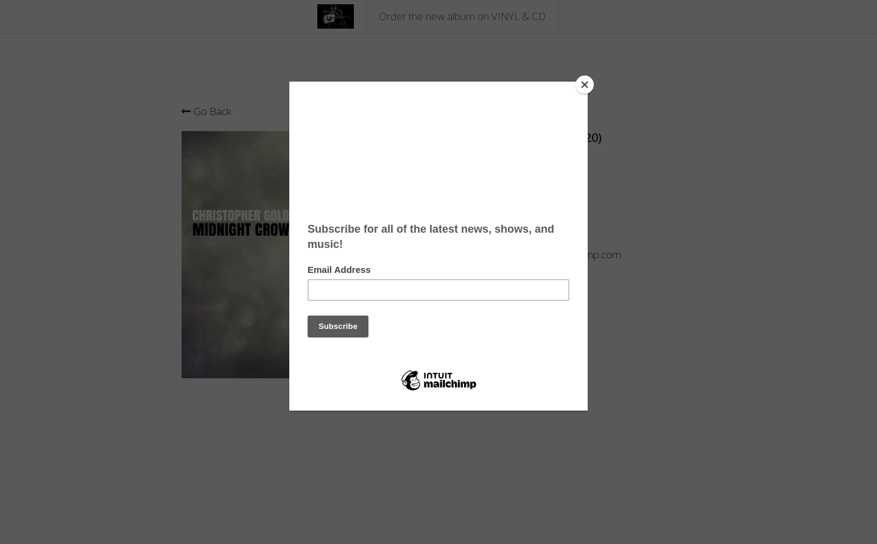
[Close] (585, 85)
